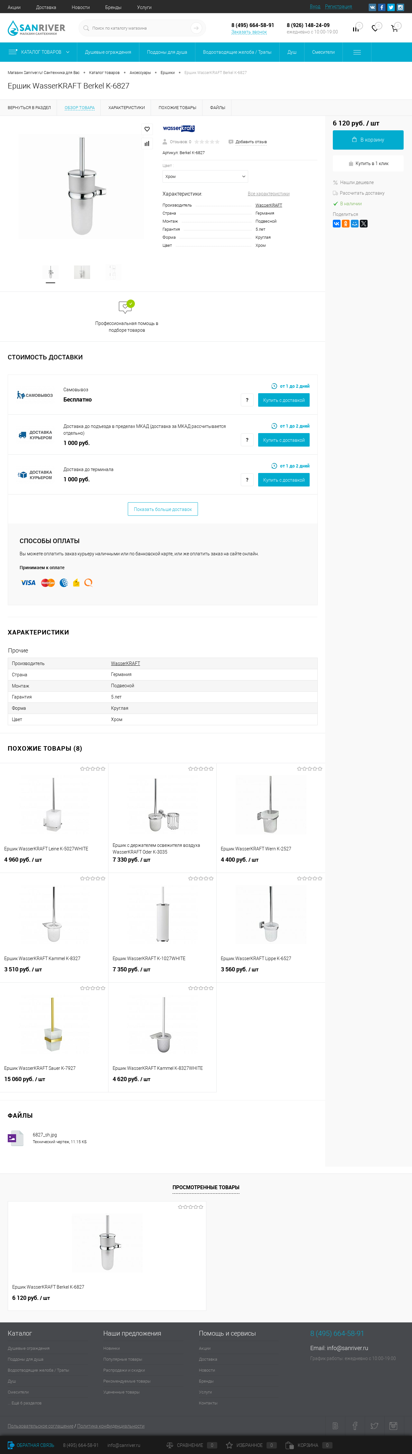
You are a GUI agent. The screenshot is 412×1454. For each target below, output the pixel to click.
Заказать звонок (249, 31)
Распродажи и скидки (124, 1370)
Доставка (46, 7)
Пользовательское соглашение (40, 1426)
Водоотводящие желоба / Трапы (38, 1370)
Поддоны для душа (25, 1359)
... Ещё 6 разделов (25, 1403)
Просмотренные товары (206, 1187)
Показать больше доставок (163, 510)
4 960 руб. (54, 864)
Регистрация (338, 6)
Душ (12, 1381)
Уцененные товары (121, 1392)
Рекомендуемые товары (127, 1381)
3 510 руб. (54, 974)
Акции (14, 7)
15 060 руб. (54, 1083)
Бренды (113, 7)
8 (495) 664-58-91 (81, 1445)
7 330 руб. (162, 864)
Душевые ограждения (29, 1349)
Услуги (144, 7)
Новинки (111, 1349)
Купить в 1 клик (368, 163)
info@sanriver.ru (347, 1348)
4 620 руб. (162, 1083)
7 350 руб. (162, 974)
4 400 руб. (271, 864)
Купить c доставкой (284, 400)
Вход (315, 6)
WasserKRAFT (269, 205)
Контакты (208, 1403)
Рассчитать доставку (359, 193)
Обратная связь (31, 1445)
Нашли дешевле (353, 182)
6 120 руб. (31, 1298)
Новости (81, 7)
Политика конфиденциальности (111, 1426)
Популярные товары (122, 1359)
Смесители (18, 1392)
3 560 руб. (271, 974)
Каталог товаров (40, 52)
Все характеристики (269, 193)
